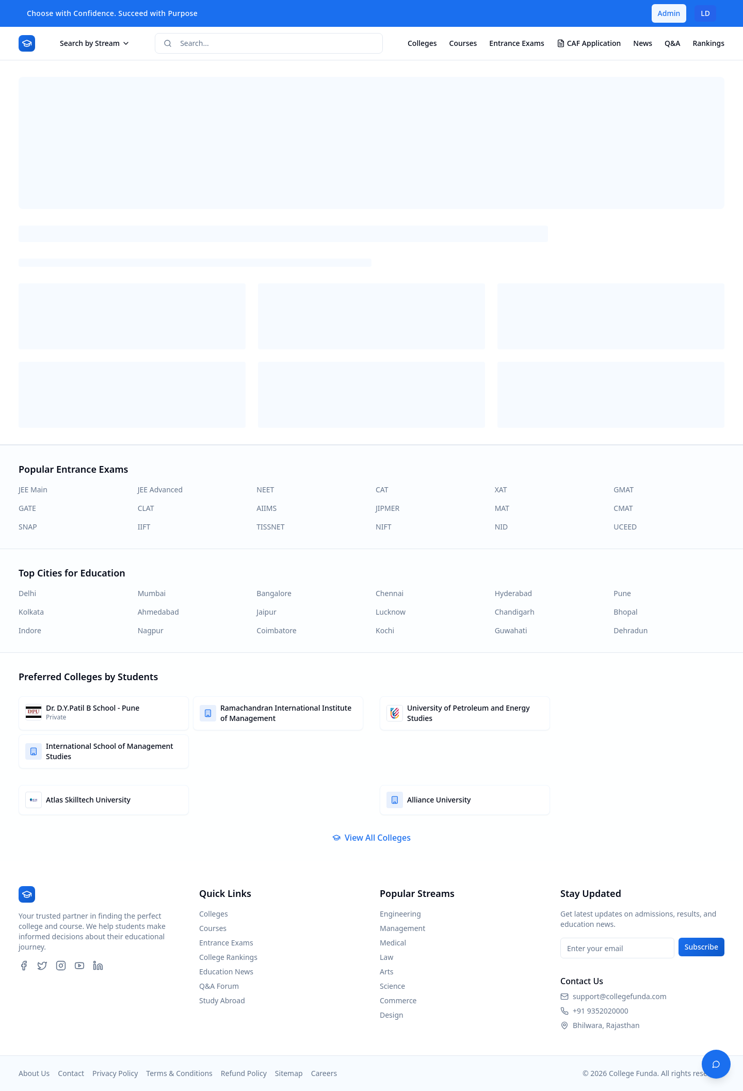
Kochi (385, 630)
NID (501, 527)
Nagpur (151, 630)
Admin (669, 13)
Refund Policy (244, 1073)
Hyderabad (513, 593)
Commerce (398, 1000)
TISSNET (270, 527)
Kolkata (31, 612)
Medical (393, 943)
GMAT (623, 489)
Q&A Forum (219, 986)
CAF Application (589, 43)
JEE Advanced (160, 489)
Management (402, 928)
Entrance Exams (516, 43)
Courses (463, 43)
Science (392, 986)
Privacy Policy (115, 1073)
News (642, 43)
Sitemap (289, 1073)
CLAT (146, 508)
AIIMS (266, 508)
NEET (265, 489)
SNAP (28, 527)
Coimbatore (276, 630)
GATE (27, 508)
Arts (387, 971)
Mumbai (152, 593)
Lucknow (391, 612)
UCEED (625, 527)
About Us (34, 1073)
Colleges (422, 43)
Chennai (389, 593)
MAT (502, 508)
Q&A (672, 43)
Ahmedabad (158, 612)
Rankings (708, 43)
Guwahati (511, 630)
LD (705, 13)
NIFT (383, 527)
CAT (382, 489)
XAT (501, 489)
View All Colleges (371, 837)
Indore (30, 630)
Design (391, 1015)
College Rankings (228, 957)
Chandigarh (515, 612)
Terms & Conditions (179, 1073)
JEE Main (33, 489)
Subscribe (701, 947)
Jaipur (266, 612)
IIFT (144, 527)
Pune (622, 593)
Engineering (400, 914)
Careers (324, 1073)
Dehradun (630, 630)
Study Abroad (222, 1000)
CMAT (623, 508)
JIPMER (387, 508)
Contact (71, 1073)
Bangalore (274, 593)
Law (386, 957)
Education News (226, 971)
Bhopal (625, 612)
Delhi (27, 593)
